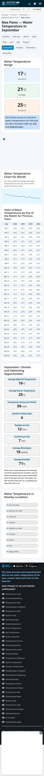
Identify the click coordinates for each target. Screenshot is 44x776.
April (34, 36)
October (19, 47)
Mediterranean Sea (10, 17)
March (26, 36)
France (14, 15)
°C (24, 9)
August (26, 42)
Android (14, 126)
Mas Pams (25, 17)
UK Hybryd (37, 9)
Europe (5, 15)
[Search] (29, 3)
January (6, 36)
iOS (34, 123)
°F (29, 9)
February (16, 36)
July (18, 42)
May (4, 42)
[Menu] (40, 3)
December (7, 53)
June (12, 42)
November (31, 47)
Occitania (23, 15)
